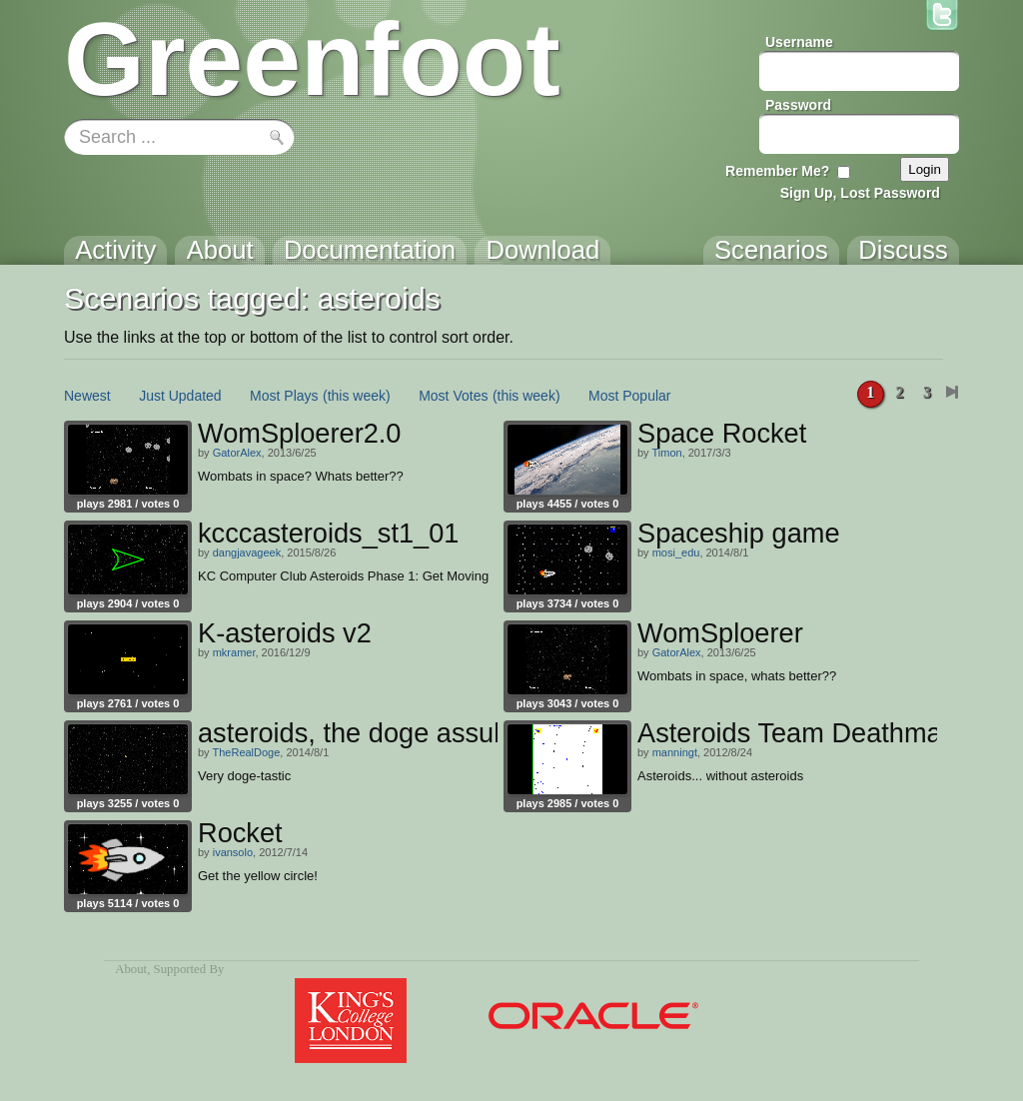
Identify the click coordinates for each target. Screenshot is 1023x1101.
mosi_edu (676, 552)
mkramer (234, 652)
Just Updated (180, 396)
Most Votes (453, 396)
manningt (674, 752)
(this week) (357, 396)
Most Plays (284, 396)
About (131, 969)
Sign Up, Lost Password (860, 193)
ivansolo (233, 852)
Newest (87, 396)
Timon (666, 453)
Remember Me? (777, 171)
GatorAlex (237, 453)
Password (798, 105)
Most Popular (629, 396)
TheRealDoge (246, 752)
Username (799, 42)
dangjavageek (247, 552)
